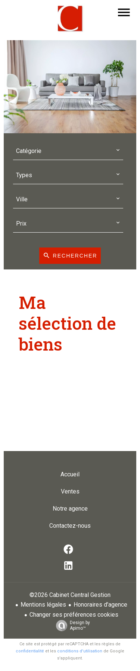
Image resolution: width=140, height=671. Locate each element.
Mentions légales (43, 604)
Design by (71, 625)
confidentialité (30, 651)
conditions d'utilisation (79, 651)
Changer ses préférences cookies (73, 614)
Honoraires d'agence (100, 604)
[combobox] (68, 151)
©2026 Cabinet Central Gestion (70, 594)
